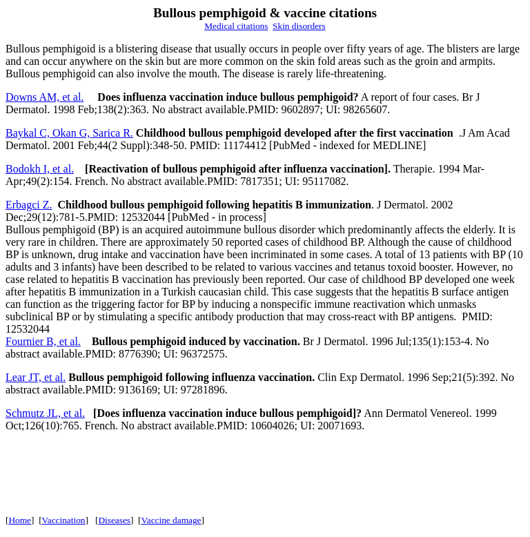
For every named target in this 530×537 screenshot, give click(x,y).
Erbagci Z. (29, 205)
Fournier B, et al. (43, 341)
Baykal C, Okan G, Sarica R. (69, 133)
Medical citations (236, 26)
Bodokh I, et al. (40, 169)
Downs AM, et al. (45, 97)
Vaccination (64, 520)
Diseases (114, 520)
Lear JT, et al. (36, 377)
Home (19, 520)
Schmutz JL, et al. (45, 413)
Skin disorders (299, 26)
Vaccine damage (171, 520)
